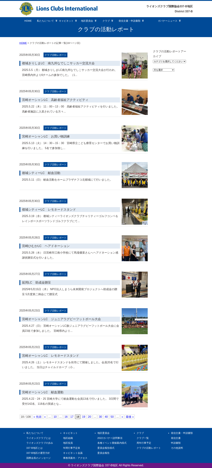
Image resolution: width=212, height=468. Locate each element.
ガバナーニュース (169, 20)
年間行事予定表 (71, 448)
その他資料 (177, 448)
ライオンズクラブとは (38, 438)
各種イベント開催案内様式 (112, 442)
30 (100, 416)
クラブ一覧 (143, 438)
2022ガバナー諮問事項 (109, 438)
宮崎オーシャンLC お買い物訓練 (46, 136)
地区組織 (68, 438)
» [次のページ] (122, 416)
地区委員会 (88, 20)
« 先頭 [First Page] (37, 416)
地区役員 (68, 442)
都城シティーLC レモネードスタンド (49, 209)
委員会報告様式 (105, 448)
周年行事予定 (144, 442)
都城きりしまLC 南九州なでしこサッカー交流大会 (58, 63)
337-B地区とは (34, 448)
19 (83, 416)
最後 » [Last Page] (130, 416)
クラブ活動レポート (55, 55)
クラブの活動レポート (149, 448)
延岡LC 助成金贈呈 (36, 282)
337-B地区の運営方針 (38, 453)
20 (89, 416)
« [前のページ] (45, 416)
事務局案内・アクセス (75, 458)
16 (66, 416)
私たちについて (47, 20)
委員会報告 (103, 453)
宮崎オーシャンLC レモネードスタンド (50, 355)
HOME (28, 20)
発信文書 (176, 438)
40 (106, 416)
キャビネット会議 (73, 453)
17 (71, 416)
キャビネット (68, 20)
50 (112, 416)
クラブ (107, 20)
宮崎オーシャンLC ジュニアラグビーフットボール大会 (61, 319)
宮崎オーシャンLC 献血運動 (42, 392)
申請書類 (176, 442)
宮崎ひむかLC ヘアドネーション (46, 246)
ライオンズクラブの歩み (39, 442)
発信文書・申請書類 (131, 20)
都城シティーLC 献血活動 (41, 173)
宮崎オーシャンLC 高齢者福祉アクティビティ (55, 100)
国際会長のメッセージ (38, 458)
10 (55, 416)
